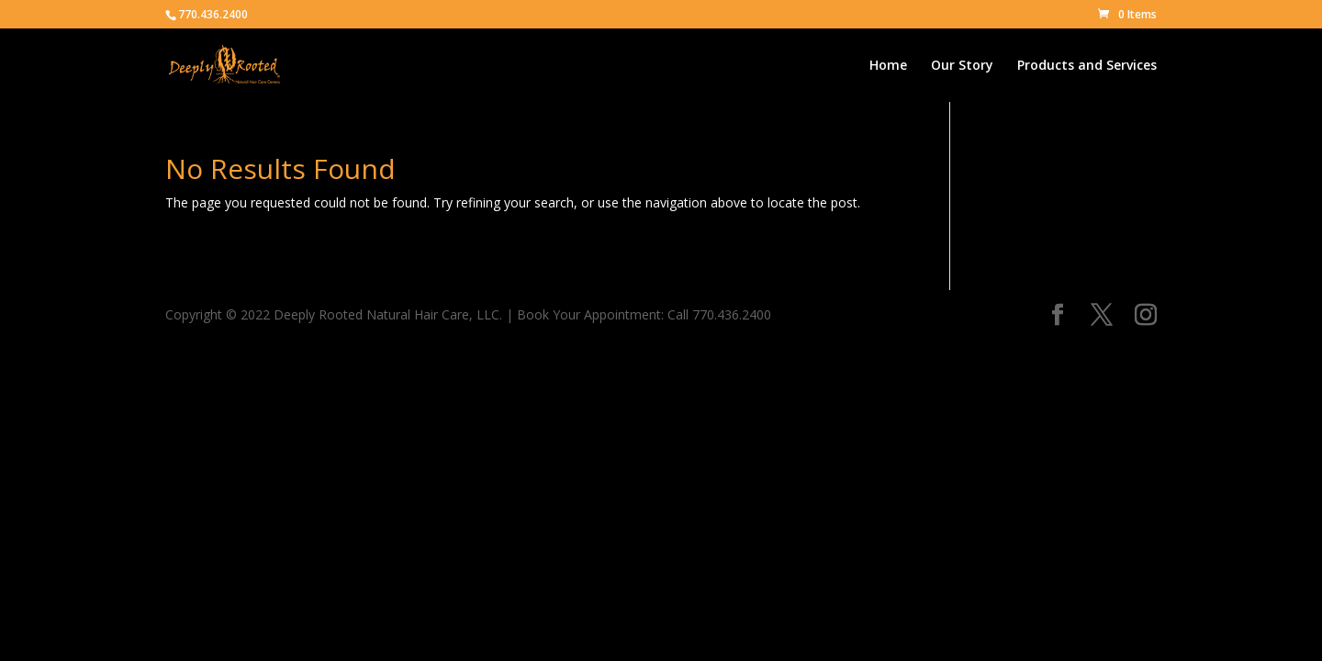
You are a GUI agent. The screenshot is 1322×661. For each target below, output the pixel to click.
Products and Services (1087, 66)
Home (888, 66)
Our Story (962, 66)
